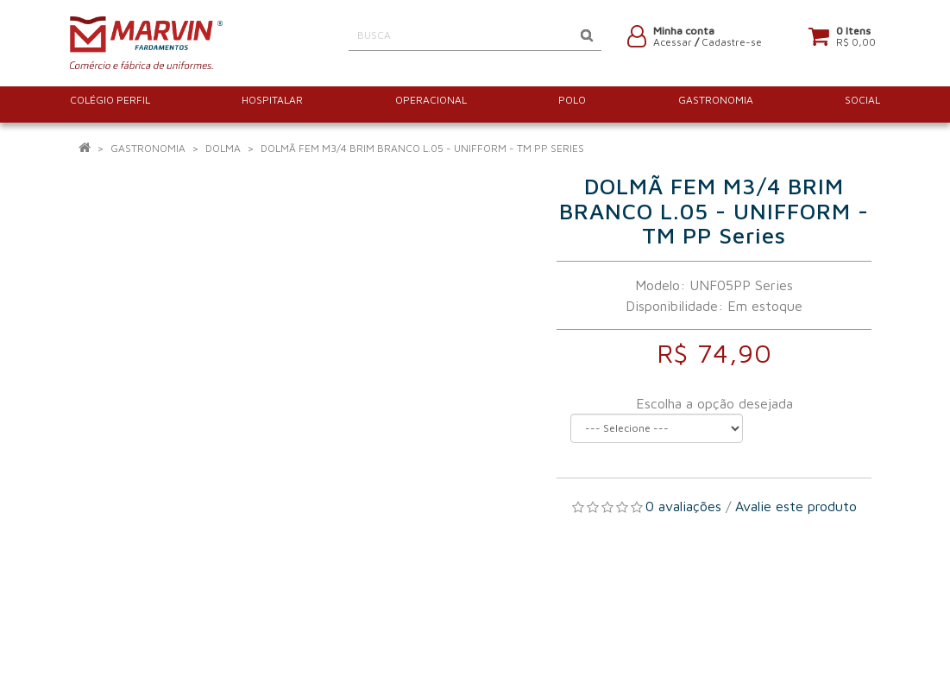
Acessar (672, 45)
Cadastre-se (731, 45)
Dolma (223, 148)
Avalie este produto (796, 506)
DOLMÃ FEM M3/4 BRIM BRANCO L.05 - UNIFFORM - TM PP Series (422, 148)
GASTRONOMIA (148, 148)
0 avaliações (683, 506)
